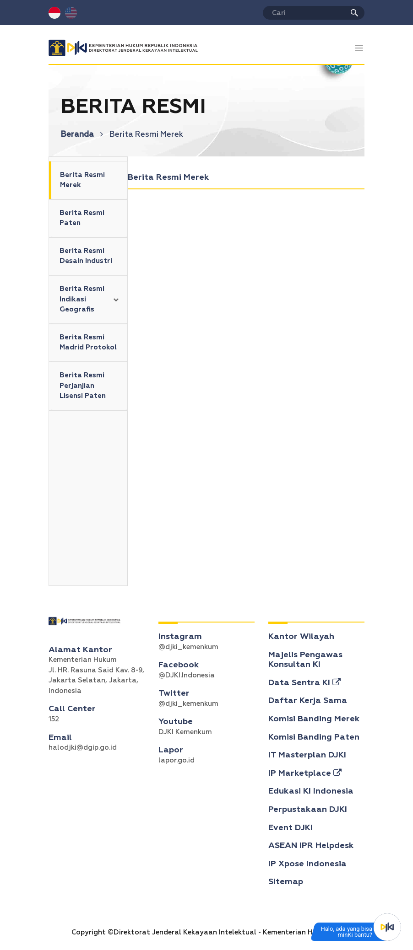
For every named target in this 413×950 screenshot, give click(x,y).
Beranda (82, 135)
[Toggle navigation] (359, 48)
